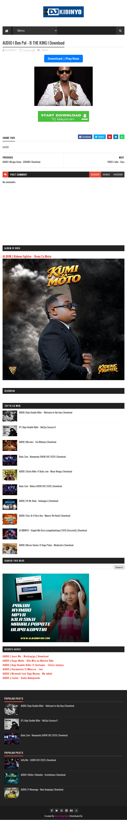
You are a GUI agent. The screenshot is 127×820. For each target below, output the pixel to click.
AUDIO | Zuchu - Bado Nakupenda (21, 678)
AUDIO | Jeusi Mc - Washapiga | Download (26, 656)
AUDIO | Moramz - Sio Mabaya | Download (37, 442)
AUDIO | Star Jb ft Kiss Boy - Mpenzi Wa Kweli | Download (44, 515)
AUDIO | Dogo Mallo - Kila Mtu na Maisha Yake (28, 660)
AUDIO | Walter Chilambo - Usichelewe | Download (43, 775)
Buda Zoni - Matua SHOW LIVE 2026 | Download (40, 486)
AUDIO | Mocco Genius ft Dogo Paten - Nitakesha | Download (46, 545)
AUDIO (44, 50)
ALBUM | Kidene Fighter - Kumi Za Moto (27, 256)
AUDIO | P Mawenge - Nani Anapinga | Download (42, 789)
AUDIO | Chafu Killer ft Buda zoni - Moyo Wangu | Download (45, 471)
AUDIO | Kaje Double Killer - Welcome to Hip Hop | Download (45, 412)
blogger (95, 174)
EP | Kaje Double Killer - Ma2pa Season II (37, 427)
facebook (118, 174)
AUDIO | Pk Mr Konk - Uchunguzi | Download (38, 501)
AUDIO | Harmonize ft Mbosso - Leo (23, 669)
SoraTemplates (62, 815)
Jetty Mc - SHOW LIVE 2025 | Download (38, 760)
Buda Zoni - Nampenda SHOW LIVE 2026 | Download (42, 456)
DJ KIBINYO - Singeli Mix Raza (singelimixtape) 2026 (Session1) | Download (53, 530)
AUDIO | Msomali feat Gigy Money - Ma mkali (27, 673)
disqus (106, 174)
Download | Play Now (63, 59)
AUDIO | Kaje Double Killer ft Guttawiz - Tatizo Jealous (33, 665)
